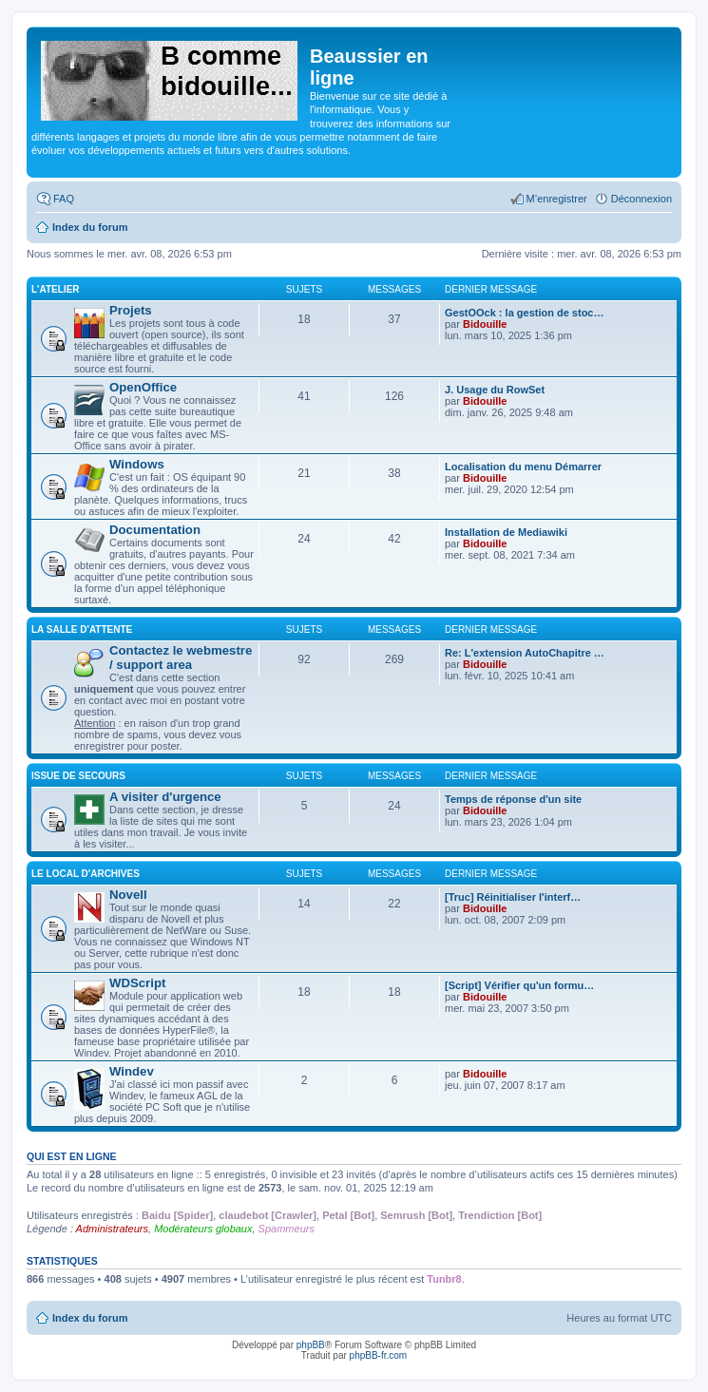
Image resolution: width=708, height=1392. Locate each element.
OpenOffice (143, 387)
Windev (131, 1071)
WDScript (137, 983)
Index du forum (89, 1318)
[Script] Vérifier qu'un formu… (519, 985)
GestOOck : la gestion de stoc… (524, 312)
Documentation (155, 530)
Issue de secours (78, 776)
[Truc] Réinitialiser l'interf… (513, 897)
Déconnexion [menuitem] (641, 198)
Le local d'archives (85, 873)
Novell (128, 894)
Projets (130, 310)
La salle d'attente (81, 629)
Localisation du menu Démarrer (523, 466)
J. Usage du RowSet (495, 389)
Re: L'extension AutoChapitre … (524, 652)
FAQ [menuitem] (63, 198)
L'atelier (55, 289)
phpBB (311, 1345)
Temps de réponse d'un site (513, 799)
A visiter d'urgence (165, 797)
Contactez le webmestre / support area (180, 657)
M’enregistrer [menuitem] (556, 198)
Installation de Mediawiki (506, 532)
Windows (136, 464)
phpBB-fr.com (379, 1355)
